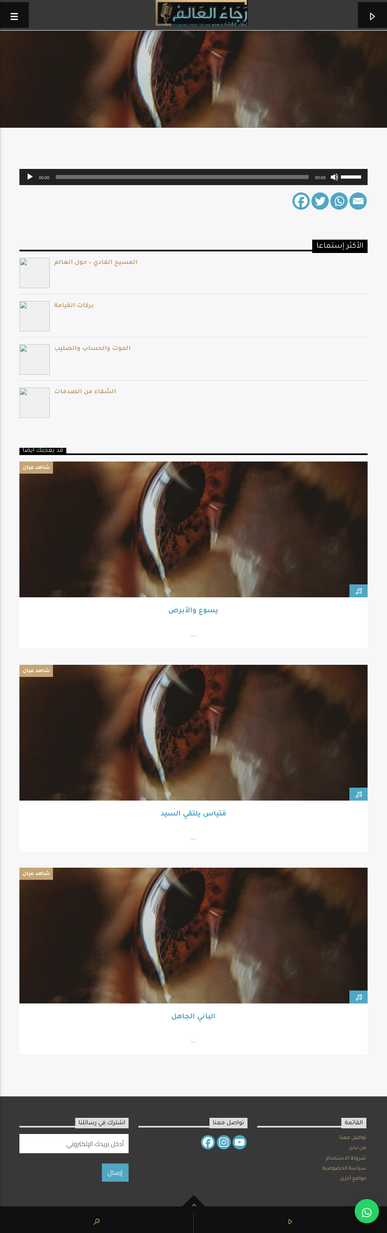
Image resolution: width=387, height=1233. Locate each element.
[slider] (182, 177)
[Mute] (334, 177)
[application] (193, 177)
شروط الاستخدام (346, 1158)
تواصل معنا (352, 1138)
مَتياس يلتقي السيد (193, 814)
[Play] (30, 177)
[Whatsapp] (339, 201)
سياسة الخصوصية (344, 1169)
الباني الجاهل (193, 1017)
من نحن (357, 1148)
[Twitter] (320, 201)
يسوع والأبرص (193, 611)
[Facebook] (301, 201)
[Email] (358, 201)
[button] (367, 1211)
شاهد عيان (36, 468)
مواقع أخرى (353, 1179)
